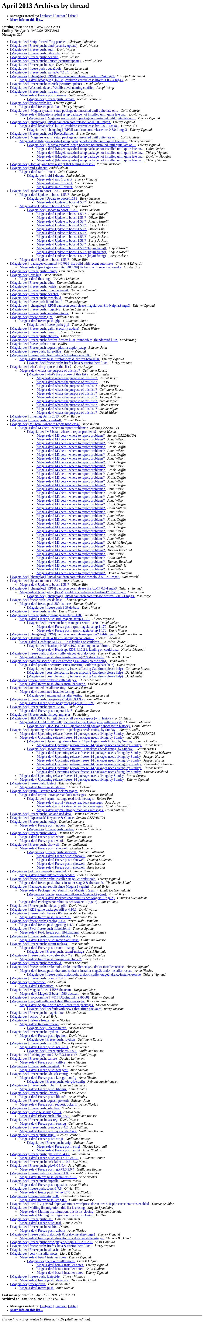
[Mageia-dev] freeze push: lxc (31, 103)
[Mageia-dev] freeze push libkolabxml (36, 301)
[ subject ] (47, 16)
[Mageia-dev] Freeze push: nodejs (33, 286)
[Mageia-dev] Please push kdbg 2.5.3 (36, 1112)
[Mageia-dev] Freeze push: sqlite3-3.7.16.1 (40, 72)
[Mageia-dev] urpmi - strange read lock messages (44, 791)
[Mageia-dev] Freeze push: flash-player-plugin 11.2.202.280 (51, 1242)
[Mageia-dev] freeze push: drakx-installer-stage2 (43, 680)
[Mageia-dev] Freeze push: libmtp (33, 271)
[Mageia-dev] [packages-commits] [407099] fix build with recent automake (62, 263)
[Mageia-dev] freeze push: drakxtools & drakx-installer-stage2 (53, 1234)
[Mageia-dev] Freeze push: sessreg (34, 1119)
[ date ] (72, 16)
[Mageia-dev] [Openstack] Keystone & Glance (42, 817)
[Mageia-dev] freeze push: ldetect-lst (35, 1276)
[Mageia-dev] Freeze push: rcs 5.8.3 (35, 1043)
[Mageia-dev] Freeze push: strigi (32, 1135)
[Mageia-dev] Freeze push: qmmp (33, 332)
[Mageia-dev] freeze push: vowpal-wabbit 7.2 (41, 955)
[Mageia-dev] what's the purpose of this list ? (41, 366)
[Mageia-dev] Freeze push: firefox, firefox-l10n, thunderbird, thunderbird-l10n (64, 340)
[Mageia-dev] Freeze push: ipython (34, 1032)
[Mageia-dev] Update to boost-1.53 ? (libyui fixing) (71, 248)
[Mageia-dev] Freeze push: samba (33, 611)
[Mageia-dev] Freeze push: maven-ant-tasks (40, 936)
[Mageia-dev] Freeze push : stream (34, 91)
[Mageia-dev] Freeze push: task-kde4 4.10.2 (40, 1162)
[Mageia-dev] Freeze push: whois (33, 833)
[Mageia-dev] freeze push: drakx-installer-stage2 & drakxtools (53, 653)
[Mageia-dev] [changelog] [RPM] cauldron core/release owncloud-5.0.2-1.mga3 (65, 577)
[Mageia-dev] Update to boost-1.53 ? (35, 191)
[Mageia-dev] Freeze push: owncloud (36, 298)
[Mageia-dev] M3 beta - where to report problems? (45, 424)
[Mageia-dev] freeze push (28, 1284)
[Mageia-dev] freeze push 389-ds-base (36, 600)
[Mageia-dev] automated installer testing (38, 688)
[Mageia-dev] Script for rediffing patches (38, 42)
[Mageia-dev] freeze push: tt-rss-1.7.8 (36, 1188)
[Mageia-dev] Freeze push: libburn (34, 1085)
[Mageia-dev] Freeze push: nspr (32, 64)
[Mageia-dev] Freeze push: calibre (34, 1058)
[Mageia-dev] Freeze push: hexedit (34, 57)
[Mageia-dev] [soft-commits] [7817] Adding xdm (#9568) (50, 997)
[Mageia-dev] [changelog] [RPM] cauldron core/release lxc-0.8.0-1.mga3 (60, 122)
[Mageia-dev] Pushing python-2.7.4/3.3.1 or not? (44, 1054)
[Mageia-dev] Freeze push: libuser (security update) (46, 61)
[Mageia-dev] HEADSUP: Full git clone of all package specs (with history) (62, 718)
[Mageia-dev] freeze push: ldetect (33, 783)
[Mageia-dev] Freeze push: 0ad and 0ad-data (41, 814)
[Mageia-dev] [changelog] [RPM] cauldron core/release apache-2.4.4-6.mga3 (63, 634)
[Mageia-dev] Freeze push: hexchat (34, 294)
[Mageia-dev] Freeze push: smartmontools (39, 313)
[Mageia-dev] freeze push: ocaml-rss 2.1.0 (39, 1173)
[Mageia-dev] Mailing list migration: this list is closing (48, 1207)
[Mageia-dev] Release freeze (30, 1020)
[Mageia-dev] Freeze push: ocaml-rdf (36, 420)
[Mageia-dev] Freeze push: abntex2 (34, 336)
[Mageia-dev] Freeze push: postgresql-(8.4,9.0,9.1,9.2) (47, 699)
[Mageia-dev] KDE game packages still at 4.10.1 (43, 909)
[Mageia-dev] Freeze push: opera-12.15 (37, 707)
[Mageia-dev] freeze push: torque (33, 344)
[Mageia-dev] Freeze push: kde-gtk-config (39, 1074)
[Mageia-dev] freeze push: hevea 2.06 (36, 913)
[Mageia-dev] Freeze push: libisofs (34, 1093)
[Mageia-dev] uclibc (24, 1016)
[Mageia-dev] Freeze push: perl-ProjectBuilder (42, 133)
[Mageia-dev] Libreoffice (28, 982)
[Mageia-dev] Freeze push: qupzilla (34, 1181)
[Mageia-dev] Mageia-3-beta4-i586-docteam (41, 990)
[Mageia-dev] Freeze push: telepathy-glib (38, 905)
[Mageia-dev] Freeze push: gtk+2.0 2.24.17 (40, 1154)
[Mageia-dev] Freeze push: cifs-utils (35, 53)
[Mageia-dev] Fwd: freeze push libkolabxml (40, 928)
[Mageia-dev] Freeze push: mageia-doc (37, 1012)
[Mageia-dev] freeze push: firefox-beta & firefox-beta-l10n (50, 355)
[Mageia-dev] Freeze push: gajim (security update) (45, 328)
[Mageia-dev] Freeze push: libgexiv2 (35, 309)
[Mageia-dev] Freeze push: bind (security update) (44, 45)
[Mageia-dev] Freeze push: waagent (35, 1066)
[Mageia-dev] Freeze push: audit (32, 49)
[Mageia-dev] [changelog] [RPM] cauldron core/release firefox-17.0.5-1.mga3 (64, 588)
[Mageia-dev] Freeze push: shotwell (35, 844)
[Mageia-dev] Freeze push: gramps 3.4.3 (38, 978)
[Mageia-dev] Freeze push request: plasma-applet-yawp (48, 347)
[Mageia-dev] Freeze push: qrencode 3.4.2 (39, 1127)
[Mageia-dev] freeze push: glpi (31, 317)
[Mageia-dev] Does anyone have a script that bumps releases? (52, 164)
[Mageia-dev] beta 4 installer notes (34, 1253)
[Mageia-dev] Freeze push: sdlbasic (34, 1249)
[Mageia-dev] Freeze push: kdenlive (35, 1108)
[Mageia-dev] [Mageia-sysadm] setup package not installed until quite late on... (64, 110)
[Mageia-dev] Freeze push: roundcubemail (39, 290)
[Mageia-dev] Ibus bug (26, 275)
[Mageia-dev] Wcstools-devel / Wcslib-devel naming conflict (52, 87)
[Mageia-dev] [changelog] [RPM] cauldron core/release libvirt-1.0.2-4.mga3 (62, 76)
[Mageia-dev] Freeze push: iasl (31, 1219)
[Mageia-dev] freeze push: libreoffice (36, 351)
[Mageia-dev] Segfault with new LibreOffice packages (47, 1001)
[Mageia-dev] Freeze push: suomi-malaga (39, 944)
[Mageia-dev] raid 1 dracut (29, 168)
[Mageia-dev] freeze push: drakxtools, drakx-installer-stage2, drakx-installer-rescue (67, 967)
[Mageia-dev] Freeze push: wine (32, 282)
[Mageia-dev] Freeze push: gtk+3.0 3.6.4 (38, 1165)
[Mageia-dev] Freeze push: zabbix (34, 1226)
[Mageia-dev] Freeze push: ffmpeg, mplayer (40, 714)
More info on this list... (26, 19)
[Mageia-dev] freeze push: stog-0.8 (34, 1196)
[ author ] (61, 16)
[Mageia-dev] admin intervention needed (38, 871)
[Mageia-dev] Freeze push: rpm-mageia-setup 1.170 (46, 615)
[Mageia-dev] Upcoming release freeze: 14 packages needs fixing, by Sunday (63, 730)
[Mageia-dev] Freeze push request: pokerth (39, 1100)
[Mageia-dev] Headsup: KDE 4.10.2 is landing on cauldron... (52, 638)
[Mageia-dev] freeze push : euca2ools (36, 68)
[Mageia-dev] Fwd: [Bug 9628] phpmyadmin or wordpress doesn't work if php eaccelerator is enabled (80, 1204)
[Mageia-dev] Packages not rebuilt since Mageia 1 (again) (50, 886)
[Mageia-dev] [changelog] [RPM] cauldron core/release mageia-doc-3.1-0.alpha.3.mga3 (70, 305)
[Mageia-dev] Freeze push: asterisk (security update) (46, 84)
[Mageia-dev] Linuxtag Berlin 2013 (35, 416)
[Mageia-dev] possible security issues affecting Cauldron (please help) (58, 661)
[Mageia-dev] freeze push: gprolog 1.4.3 (38, 921)
